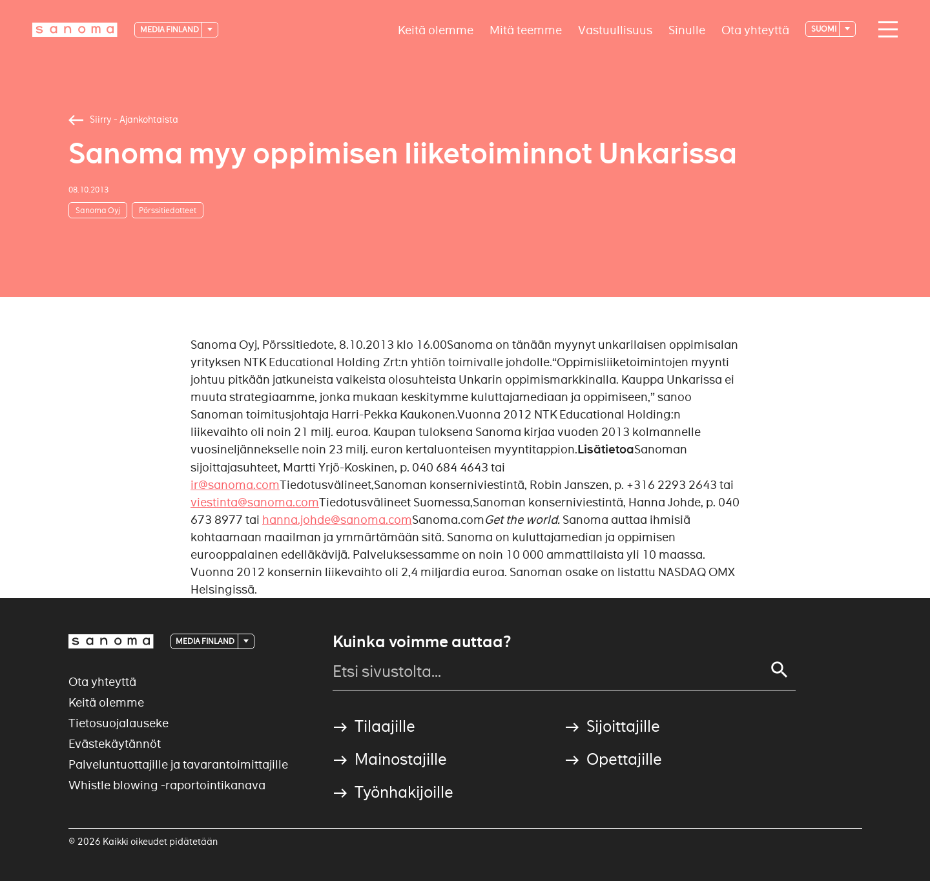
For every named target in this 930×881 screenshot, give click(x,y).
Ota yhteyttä (755, 29)
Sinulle (686, 29)
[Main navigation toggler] (885, 30)
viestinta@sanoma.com (255, 502)
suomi (824, 29)
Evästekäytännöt (114, 743)
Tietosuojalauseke (118, 723)
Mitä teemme (526, 29)
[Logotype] (75, 30)
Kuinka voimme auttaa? (422, 642)
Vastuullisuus (615, 29)
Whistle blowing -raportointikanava (166, 785)
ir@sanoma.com (235, 484)
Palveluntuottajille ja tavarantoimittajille (178, 764)
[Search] (779, 670)
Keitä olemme (435, 29)
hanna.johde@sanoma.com (337, 519)
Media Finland (170, 29)
